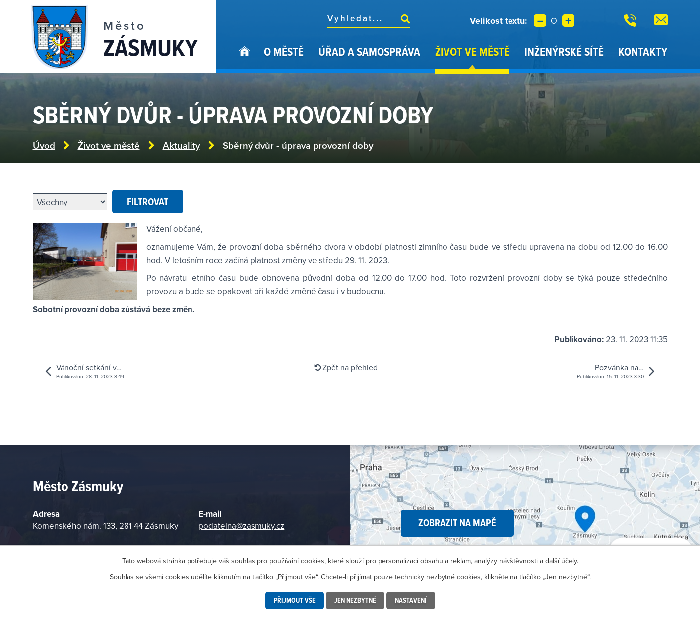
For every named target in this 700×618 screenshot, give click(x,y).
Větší (568, 20)
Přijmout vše (295, 600)
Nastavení (411, 600)
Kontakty (642, 51)
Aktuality (181, 145)
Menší (540, 20)
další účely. (561, 561)
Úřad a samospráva (369, 51)
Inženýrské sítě (564, 51)
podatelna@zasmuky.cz (241, 526)
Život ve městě (472, 51)
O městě (284, 51)
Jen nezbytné (355, 600)
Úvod (244, 58)
